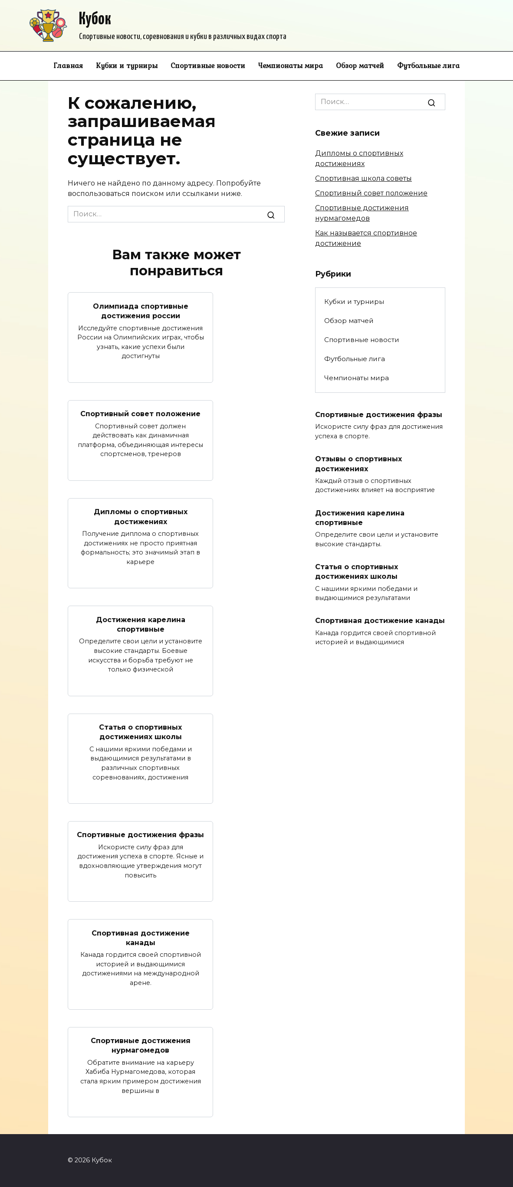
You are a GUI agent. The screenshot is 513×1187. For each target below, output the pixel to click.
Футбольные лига (428, 65)
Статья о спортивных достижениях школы (140, 732)
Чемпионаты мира (290, 65)
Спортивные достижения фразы (140, 835)
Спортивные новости (208, 65)
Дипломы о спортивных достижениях (140, 516)
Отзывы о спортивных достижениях (358, 464)
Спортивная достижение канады (141, 937)
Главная (68, 65)
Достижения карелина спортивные (140, 624)
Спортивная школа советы (363, 178)
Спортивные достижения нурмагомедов (141, 1045)
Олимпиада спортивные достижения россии (140, 311)
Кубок (95, 20)
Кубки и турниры (127, 65)
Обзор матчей (360, 65)
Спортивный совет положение (140, 414)
